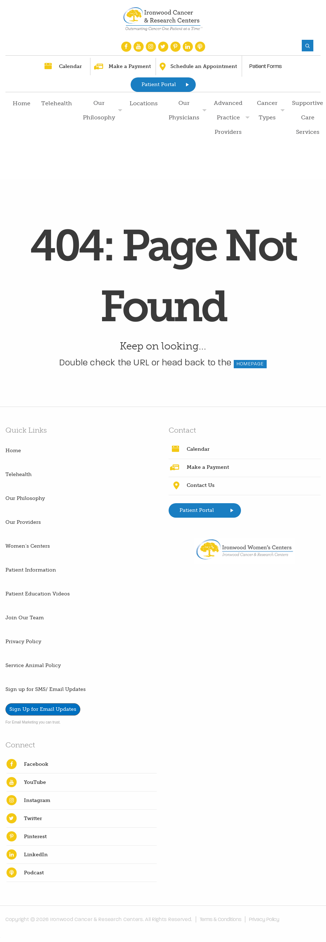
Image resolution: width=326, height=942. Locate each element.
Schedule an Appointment (203, 66)
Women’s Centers (27, 546)
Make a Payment (130, 66)
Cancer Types (267, 110)
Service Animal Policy (33, 665)
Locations (144, 103)
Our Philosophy (99, 110)
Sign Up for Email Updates (42, 709)
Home (21, 103)
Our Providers (23, 522)
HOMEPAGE (250, 364)
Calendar (70, 66)
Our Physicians (184, 110)
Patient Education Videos (37, 594)
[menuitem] (20, 132)
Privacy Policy (23, 641)
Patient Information (30, 570)
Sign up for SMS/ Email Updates (45, 689)
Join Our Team (24, 618)
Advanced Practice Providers (228, 117)
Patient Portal (158, 84)
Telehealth (56, 103)
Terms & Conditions (221, 919)
